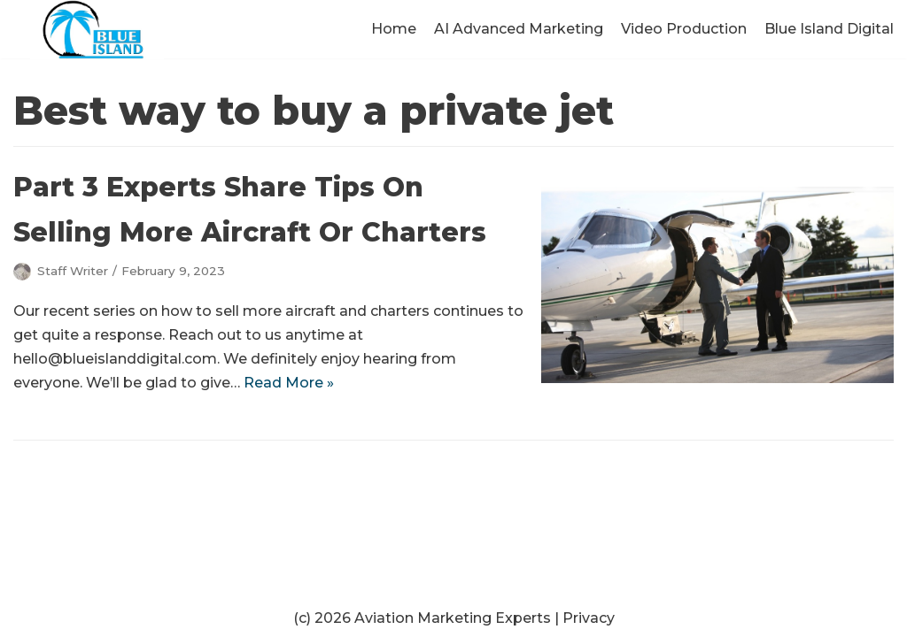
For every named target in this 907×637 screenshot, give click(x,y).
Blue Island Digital (829, 28)
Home (393, 28)
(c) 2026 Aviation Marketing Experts (422, 618)
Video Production (684, 28)
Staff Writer (72, 271)
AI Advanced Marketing (518, 28)
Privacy (588, 618)
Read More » (289, 382)
